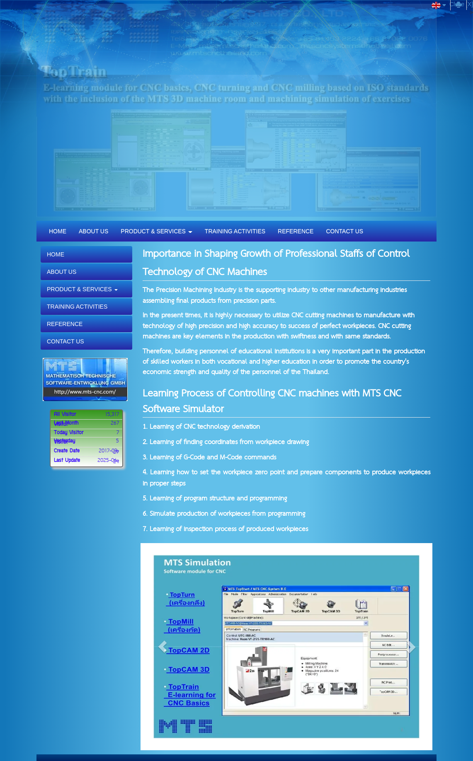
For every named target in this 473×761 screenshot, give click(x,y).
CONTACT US (344, 231)
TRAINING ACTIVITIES (235, 231)
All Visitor (65, 414)
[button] (162, 646)
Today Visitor (68, 433)
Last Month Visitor (66, 424)
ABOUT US (93, 231)
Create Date (67, 451)
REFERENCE (295, 231)
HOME (57, 231)
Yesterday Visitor (64, 441)
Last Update (67, 460)
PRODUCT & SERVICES (156, 231)
